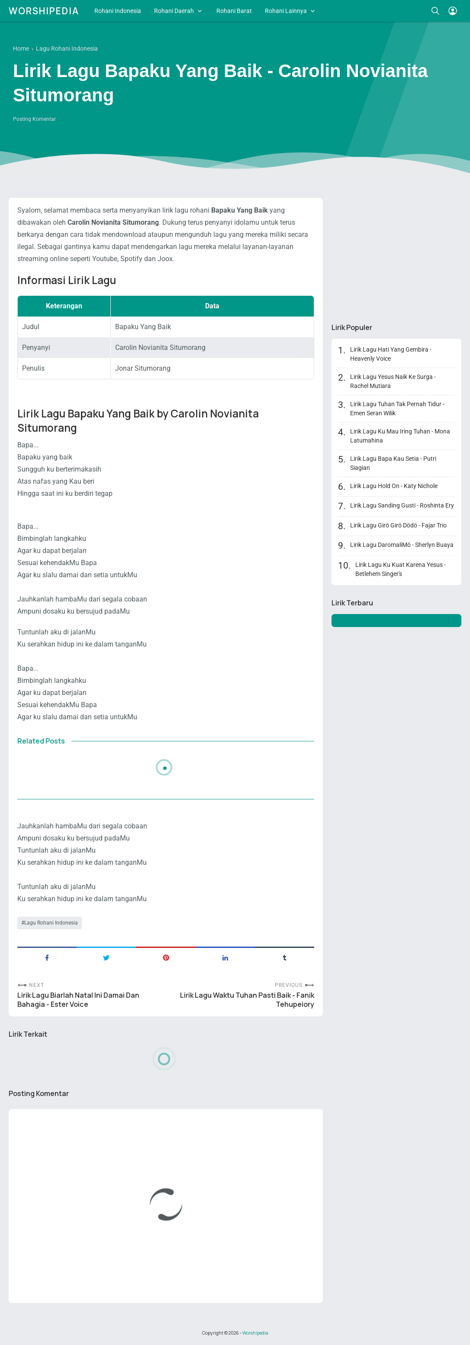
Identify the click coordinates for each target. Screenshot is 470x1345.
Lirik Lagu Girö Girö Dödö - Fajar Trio (398, 525)
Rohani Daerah (174, 10)
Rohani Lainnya (286, 10)
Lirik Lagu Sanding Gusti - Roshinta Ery (402, 505)
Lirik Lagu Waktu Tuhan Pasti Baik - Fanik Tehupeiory (247, 1000)
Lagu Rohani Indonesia (51, 923)
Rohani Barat (234, 10)
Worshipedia (44, 11)
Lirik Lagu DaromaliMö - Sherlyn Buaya (402, 544)
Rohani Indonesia (117, 10)
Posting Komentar (34, 119)
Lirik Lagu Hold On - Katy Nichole (394, 485)
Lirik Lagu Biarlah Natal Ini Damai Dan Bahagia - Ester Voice (78, 1000)
